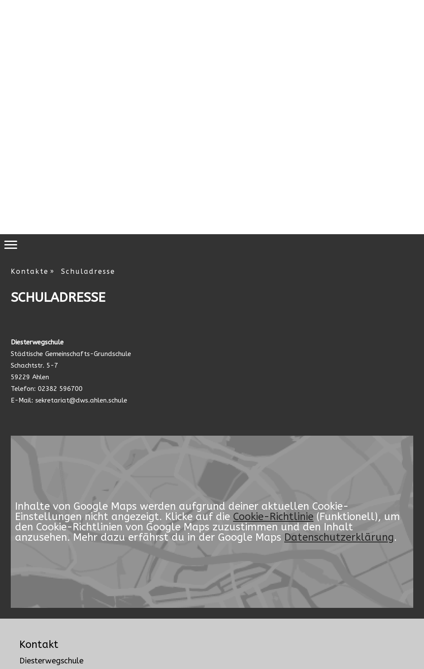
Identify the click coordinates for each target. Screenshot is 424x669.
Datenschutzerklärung (339, 537)
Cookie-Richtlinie (273, 517)
